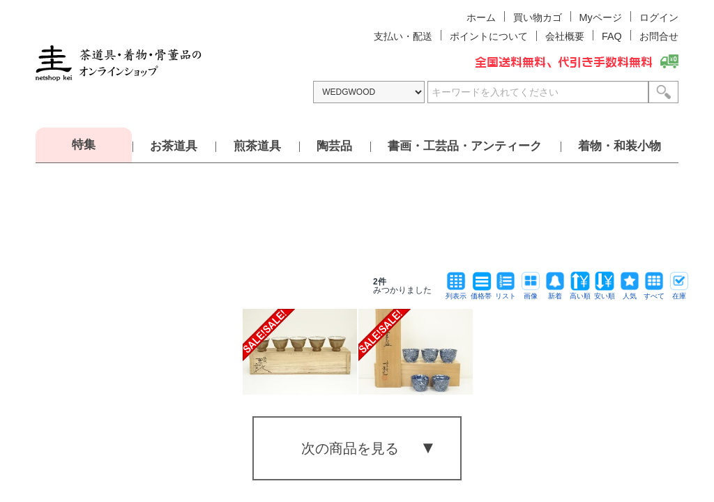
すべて (654, 292)
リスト (505, 292)
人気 (629, 292)
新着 (555, 292)
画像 (530, 292)
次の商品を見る (350, 448)
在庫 (679, 292)
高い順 (580, 292)
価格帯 (481, 292)
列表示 (456, 292)
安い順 (604, 292)
